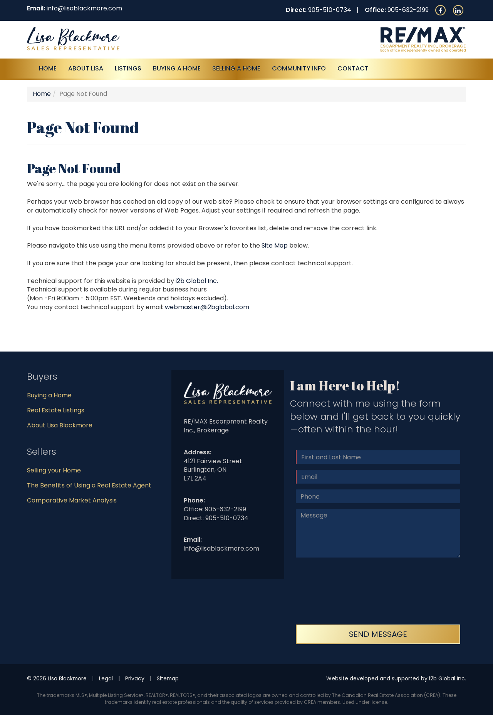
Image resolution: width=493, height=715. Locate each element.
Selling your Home (54, 470)
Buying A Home (177, 68)
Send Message (378, 634)
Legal (106, 678)
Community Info (299, 68)
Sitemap (168, 678)
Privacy (134, 678)
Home (48, 68)
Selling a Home (236, 68)
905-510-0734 (329, 9)
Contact (353, 68)
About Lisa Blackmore (59, 425)
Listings (128, 68)
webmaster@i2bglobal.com (207, 307)
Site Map (275, 245)
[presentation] (327, 591)
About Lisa (85, 68)
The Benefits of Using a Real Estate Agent (89, 485)
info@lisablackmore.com (84, 8)
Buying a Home (49, 395)
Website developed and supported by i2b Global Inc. (396, 678)
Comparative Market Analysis (72, 500)
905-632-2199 (408, 9)
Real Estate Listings (55, 410)
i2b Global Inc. (197, 280)
